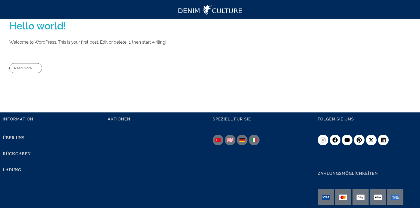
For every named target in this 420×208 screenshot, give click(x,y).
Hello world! (37, 26)
